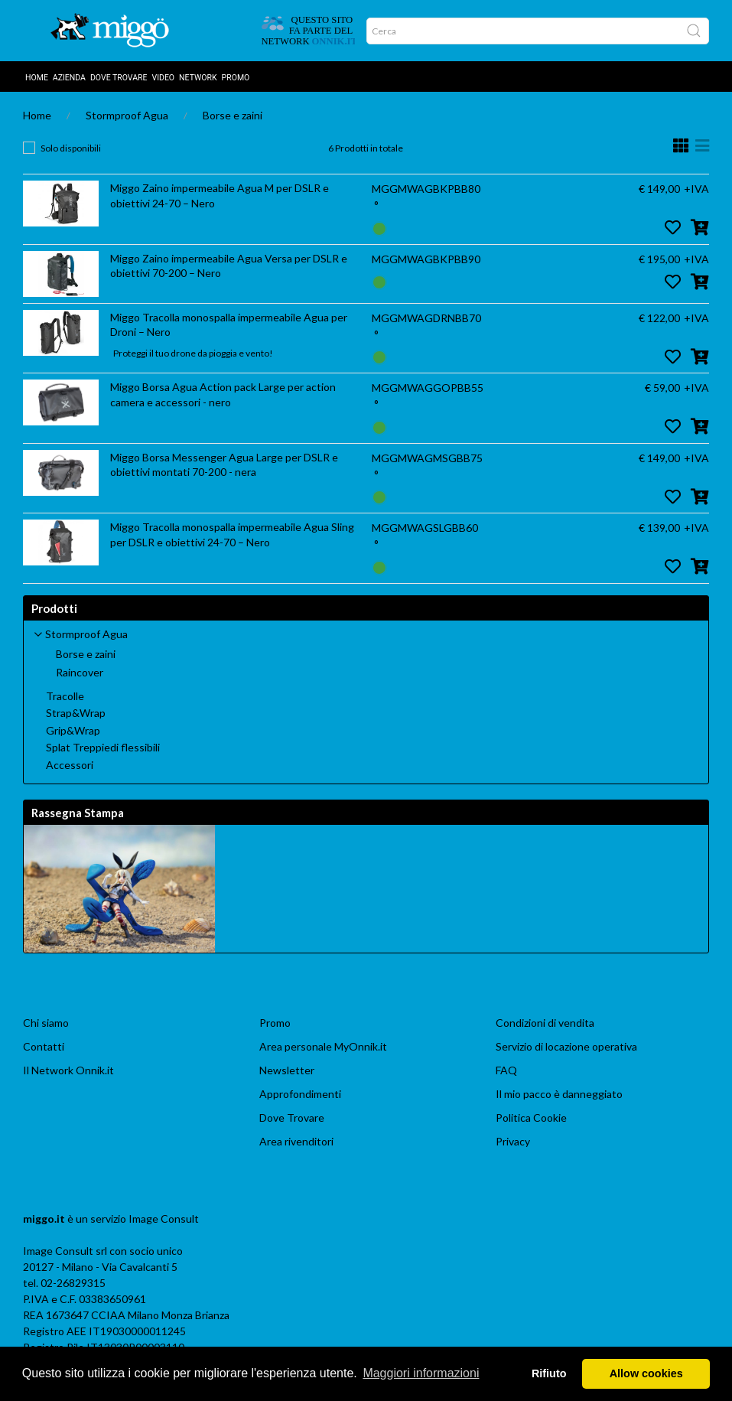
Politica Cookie (531, 1117)
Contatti (43, 1046)
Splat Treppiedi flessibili (103, 747)
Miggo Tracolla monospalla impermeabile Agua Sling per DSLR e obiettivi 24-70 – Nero (232, 534)
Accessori (69, 765)
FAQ (506, 1070)
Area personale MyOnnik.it (323, 1046)
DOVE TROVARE (119, 78)
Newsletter (286, 1070)
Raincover (79, 672)
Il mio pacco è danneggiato (559, 1093)
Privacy (513, 1141)
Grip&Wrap (73, 731)
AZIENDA (69, 78)
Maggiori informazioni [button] (421, 1373)
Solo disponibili (71, 148)
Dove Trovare (291, 1117)
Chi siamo (46, 1022)
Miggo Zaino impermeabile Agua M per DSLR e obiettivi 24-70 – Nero (219, 195)
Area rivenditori (296, 1141)
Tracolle (65, 696)
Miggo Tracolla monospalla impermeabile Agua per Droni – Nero (228, 325)
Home (36, 78)
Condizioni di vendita (545, 1022)
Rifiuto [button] (549, 1373)
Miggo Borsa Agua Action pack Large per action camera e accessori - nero (223, 394)
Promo (236, 78)
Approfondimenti (300, 1093)
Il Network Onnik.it (68, 1070)
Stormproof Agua (127, 115)
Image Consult (164, 1218)
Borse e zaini (232, 115)
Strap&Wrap (76, 713)
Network (198, 78)
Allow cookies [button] (646, 1373)
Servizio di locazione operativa (566, 1046)
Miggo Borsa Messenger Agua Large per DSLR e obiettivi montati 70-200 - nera (224, 465)
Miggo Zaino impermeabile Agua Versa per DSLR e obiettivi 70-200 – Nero (228, 266)
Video (162, 78)
